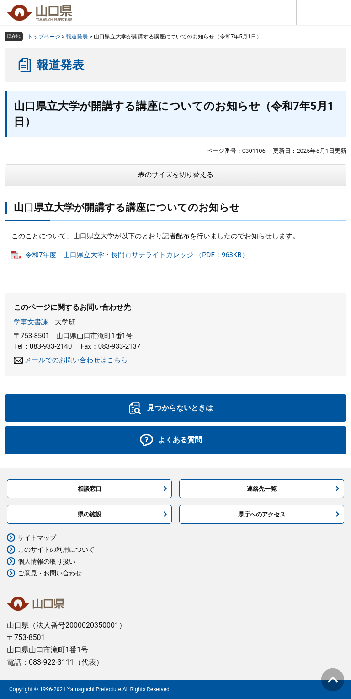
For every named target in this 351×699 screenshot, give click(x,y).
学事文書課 (31, 322)
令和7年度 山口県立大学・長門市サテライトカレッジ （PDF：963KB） (137, 255)
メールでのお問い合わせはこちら (76, 360)
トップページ (43, 36)
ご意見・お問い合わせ (50, 573)
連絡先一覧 (262, 488)
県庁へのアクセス (262, 514)
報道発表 (77, 36)
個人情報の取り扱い (46, 561)
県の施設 (89, 514)
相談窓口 (89, 488)
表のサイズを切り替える (175, 175)
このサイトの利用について (56, 549)
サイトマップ (37, 537)
